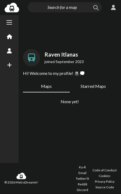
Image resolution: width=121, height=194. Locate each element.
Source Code (104, 187)
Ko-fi (82, 167)
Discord (82, 190)
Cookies (104, 176)
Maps (46, 86)
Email (82, 173)
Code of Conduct (104, 170)
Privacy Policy (105, 181)
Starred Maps (93, 86)
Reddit (82, 184)
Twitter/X (82, 178)
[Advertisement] (69, 31)
